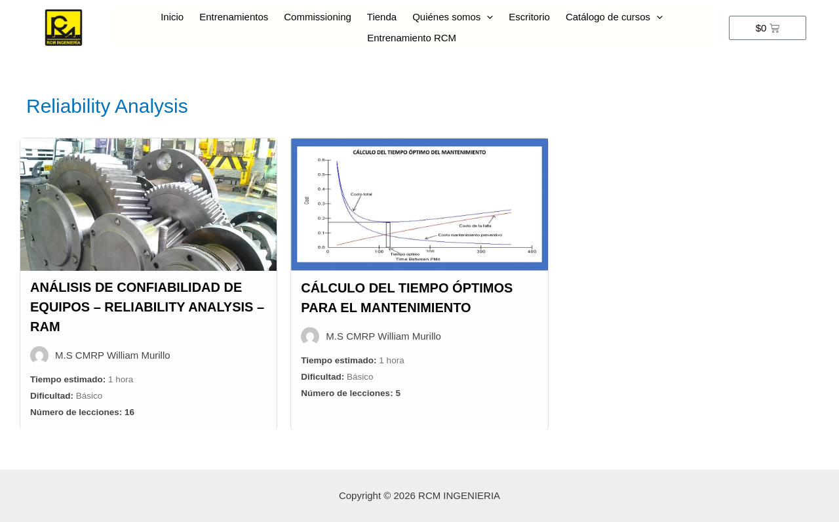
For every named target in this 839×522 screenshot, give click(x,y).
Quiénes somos (452, 17)
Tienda (382, 16)
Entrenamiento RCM (411, 37)
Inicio (172, 16)
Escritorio (529, 16)
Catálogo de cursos (614, 17)
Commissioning (317, 16)
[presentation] (486, 17)
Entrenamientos (233, 16)
